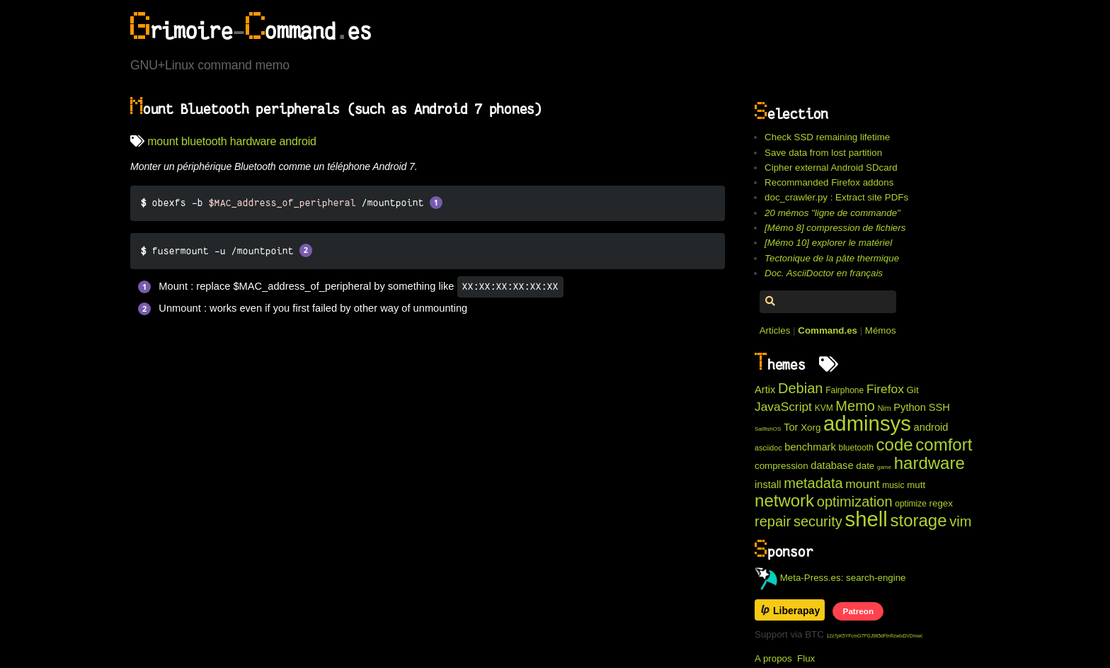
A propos (773, 658)
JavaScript (783, 407)
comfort (943, 444)
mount (162, 141)
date (865, 465)
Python (909, 407)
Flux (806, 658)
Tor (791, 427)
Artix (765, 389)
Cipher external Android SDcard (831, 167)
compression (781, 465)
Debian (800, 388)
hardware (253, 141)
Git (913, 390)
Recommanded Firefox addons (829, 182)
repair (773, 521)
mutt (916, 485)
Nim (884, 408)
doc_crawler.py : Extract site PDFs (836, 197)
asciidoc (768, 447)
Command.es (827, 330)
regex (941, 503)
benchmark (810, 447)
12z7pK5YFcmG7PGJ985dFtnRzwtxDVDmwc (875, 635)
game (884, 467)
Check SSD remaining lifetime (827, 137)
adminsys (867, 423)
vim (960, 521)
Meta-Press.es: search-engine (830, 577)
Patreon (858, 611)
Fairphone (844, 390)
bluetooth (204, 141)
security (818, 521)
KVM (824, 408)
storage (919, 520)
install (768, 484)
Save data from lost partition (823, 152)
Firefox (885, 389)
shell (866, 519)
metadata (813, 483)
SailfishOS (768, 429)
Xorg (810, 427)
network (784, 500)
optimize (911, 504)
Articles (775, 330)
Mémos (880, 330)
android (298, 141)
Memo (855, 406)
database (832, 465)
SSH (939, 407)
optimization (855, 501)
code (894, 444)
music (893, 485)
